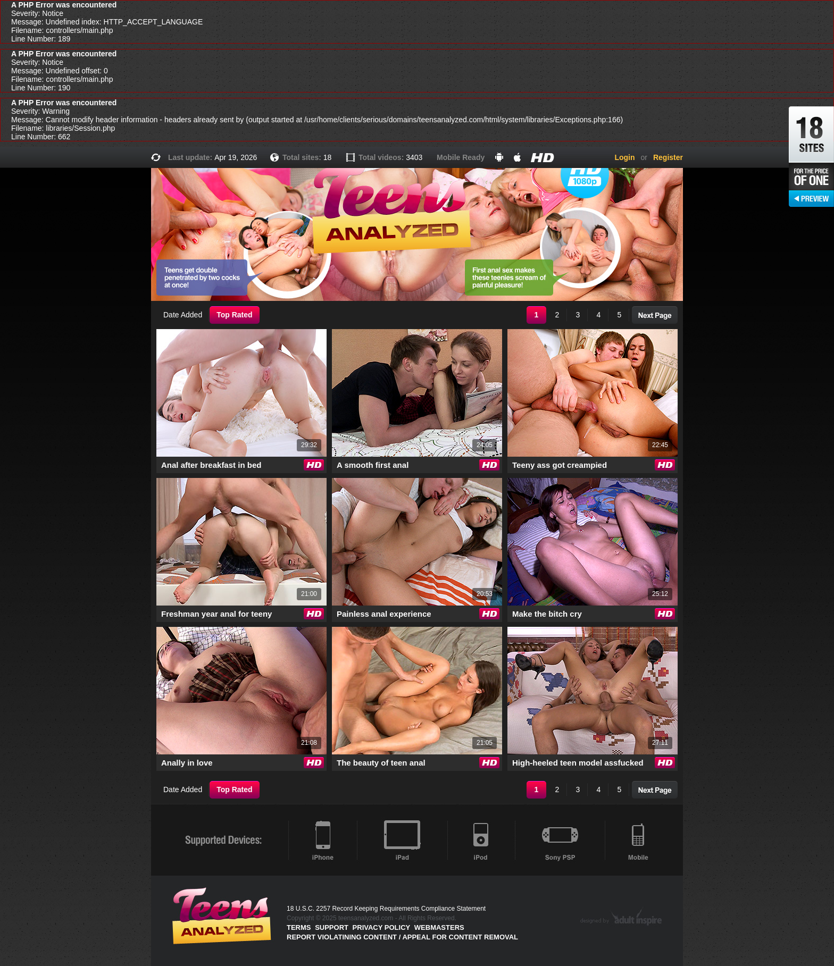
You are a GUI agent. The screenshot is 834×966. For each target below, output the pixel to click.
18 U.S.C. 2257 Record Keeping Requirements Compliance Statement (386, 908)
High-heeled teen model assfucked (578, 762)
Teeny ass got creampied (559, 464)
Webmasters (439, 927)
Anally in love (187, 762)
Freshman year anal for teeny (216, 613)
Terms (299, 927)
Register (668, 157)
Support (331, 927)
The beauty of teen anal (381, 762)
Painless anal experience (384, 613)
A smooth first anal (372, 464)
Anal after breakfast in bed (211, 464)
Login (624, 157)
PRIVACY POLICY (382, 927)
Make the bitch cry (547, 613)
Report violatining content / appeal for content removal (402, 937)
